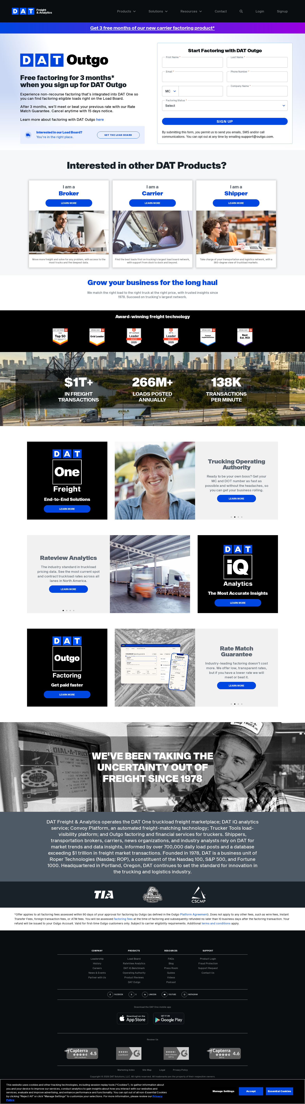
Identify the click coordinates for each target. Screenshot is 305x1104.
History (97, 963)
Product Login (208, 958)
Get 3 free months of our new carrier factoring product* (152, 28)
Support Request (208, 968)
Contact (221, 11)
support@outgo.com (257, 136)
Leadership (97, 958)
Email (170, 71)
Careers (97, 968)
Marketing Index (126, 1070)
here (100, 119)
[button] (231, 517)
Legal (162, 1070)
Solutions (158, 11)
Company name (241, 86)
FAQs (171, 958)
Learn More (236, 495)
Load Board (134, 958)
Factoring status (176, 100)
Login (260, 11)
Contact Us (208, 972)
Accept (251, 1091)
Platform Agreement (194, 914)
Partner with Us (97, 977)
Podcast (171, 982)
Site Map (147, 1070)
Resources (191, 11)
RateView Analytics (134, 963)
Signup (282, 11)
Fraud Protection (208, 963)
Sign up (225, 121)
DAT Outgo (134, 982)
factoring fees (123, 918)
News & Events (97, 972)
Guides (171, 972)
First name (173, 57)
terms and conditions (216, 923)
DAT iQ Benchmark (134, 968)
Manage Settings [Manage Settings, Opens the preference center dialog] (223, 1091)
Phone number (240, 71)
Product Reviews (134, 977)
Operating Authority (134, 972)
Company (97, 951)
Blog (171, 963)
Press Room (171, 968)
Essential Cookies (279, 1091)
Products (126, 11)
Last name (238, 57)
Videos (171, 977)
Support (208, 951)
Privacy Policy (180, 1070)
